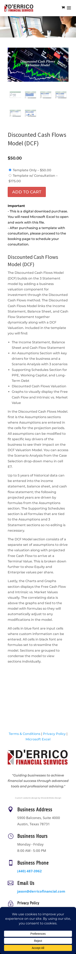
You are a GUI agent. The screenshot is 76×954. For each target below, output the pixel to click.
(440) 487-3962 (32, 870)
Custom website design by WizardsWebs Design (38, 798)
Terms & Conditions (24, 734)
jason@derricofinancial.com (41, 891)
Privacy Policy (54, 734)
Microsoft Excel (38, 739)
